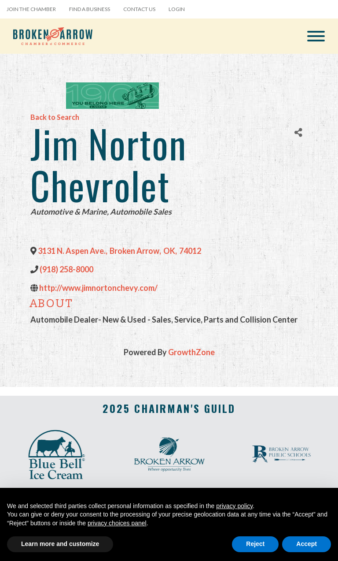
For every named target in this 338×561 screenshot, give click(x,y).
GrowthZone (191, 352)
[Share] (298, 132)
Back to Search (54, 117)
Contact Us (139, 9)
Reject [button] (255, 543)
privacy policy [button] (234, 505)
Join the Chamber (31, 9)
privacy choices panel (117, 523)
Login (177, 9)
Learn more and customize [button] (60, 543)
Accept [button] (306, 543)
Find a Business (89, 9)
